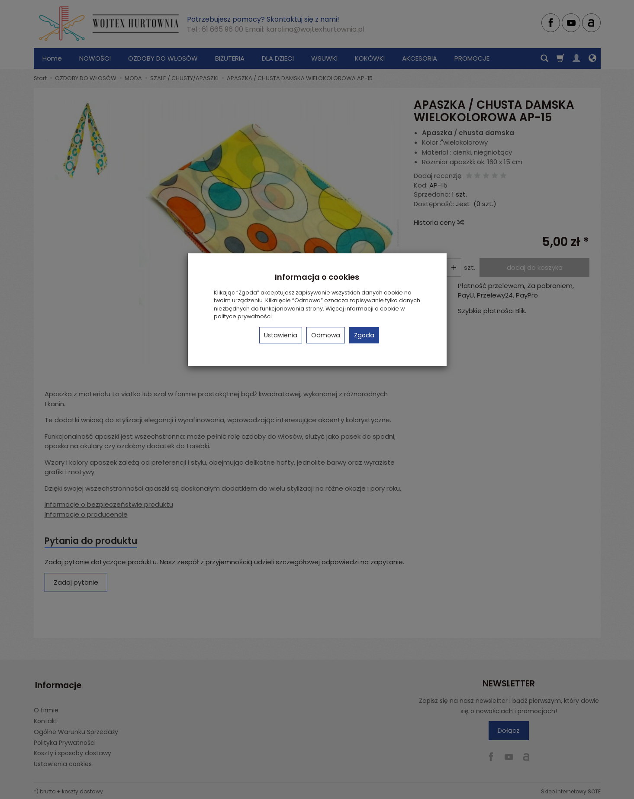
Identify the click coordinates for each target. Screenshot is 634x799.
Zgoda (364, 335)
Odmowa (325, 335)
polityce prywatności (243, 316)
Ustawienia (280, 335)
